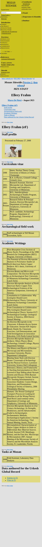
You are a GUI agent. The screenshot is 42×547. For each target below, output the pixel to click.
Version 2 (28, 82)
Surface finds (26, 7)
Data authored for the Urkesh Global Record (19, 117)
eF (34, 78)
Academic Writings (10, 113)
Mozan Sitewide (27, 78)
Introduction (26, 4)
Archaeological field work (13, 111)
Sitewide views (27, 9)
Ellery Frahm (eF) (9, 105)
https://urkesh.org (7, 78)
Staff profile (8, 107)
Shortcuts (4, 19)
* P (6, 33)
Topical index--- (6, 15)
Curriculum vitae (9, 109)
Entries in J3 (12, 478)
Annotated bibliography (8, 59)
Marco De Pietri (15, 100)
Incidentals (26, 5)
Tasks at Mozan (9, 115)
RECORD (17, 78)
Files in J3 (11, 480)
